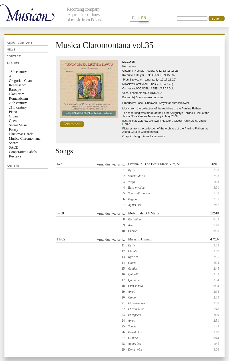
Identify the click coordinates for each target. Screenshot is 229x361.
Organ (13, 116)
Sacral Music (18, 125)
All (11, 76)
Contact (14, 56)
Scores (13, 143)
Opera (13, 121)
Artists (13, 165)
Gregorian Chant (21, 81)
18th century (18, 72)
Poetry (13, 129)
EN (143, 18)
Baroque (15, 89)
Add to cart (71, 124)
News (11, 49)
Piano (13, 112)
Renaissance (17, 85)
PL (134, 18)
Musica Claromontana (24, 138)
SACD (13, 147)
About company (19, 42)
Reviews (15, 156)
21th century (18, 107)
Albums (13, 63)
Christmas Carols (21, 134)
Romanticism (18, 98)
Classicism (16, 94)
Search (216, 18)
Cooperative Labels (23, 152)
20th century (18, 103)
